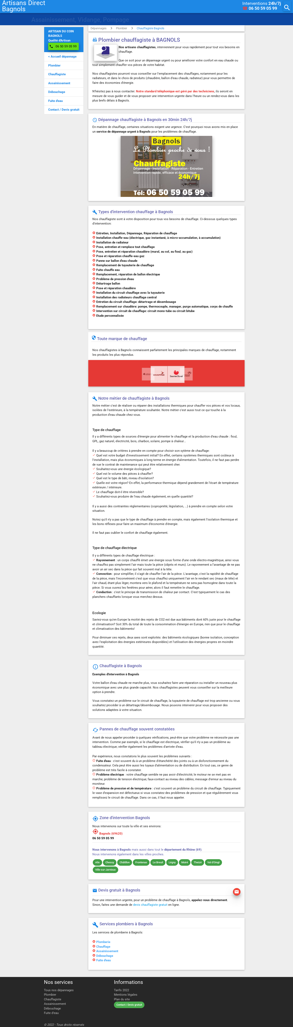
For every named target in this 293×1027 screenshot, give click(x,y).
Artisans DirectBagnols (23, 6)
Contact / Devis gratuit (129, 1004)
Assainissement (107, 951)
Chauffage (103, 946)
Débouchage (104, 956)
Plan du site (122, 999)
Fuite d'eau (103, 960)
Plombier (121, 28)
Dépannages (98, 28)
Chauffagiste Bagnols (150, 28)
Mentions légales (125, 994)
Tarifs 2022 (121, 990)
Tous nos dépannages (59, 990)
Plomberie (103, 942)
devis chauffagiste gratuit (150, 905)
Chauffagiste (52, 999)
